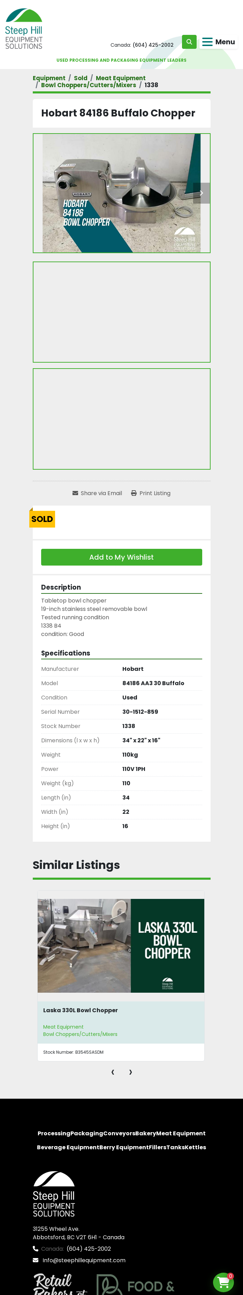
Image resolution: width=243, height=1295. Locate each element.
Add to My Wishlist (121, 557)
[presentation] (113, 1071)
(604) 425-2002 (153, 44)
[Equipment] (49, 78)
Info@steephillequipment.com (83, 1260)
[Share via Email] (97, 493)
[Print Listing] (151, 493)
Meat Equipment (63, 1026)
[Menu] (207, 42)
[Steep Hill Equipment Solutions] (54, 1193)
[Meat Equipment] (121, 78)
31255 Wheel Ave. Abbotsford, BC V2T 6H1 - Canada (78, 1233)
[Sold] (81, 78)
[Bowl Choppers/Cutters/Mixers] (88, 85)
